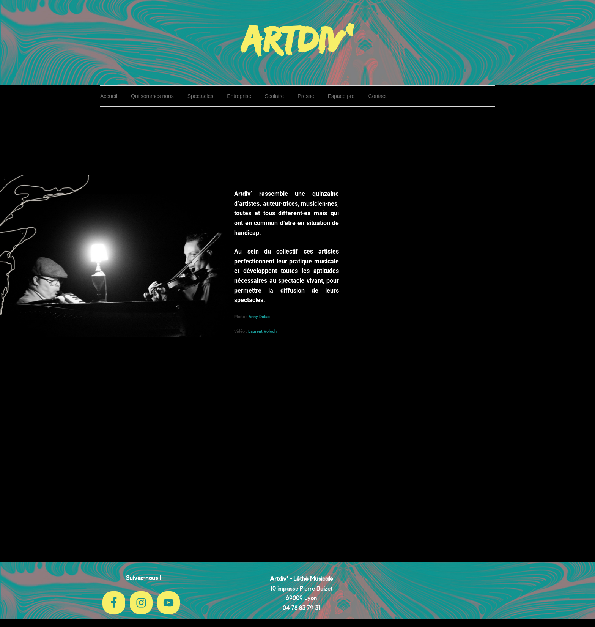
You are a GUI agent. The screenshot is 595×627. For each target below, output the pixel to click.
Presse (306, 96)
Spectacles (200, 96)
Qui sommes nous (152, 96)
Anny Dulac (260, 316)
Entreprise (239, 96)
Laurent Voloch (262, 331)
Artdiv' (297, 38)
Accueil (108, 96)
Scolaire (274, 96)
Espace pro (341, 96)
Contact (377, 96)
